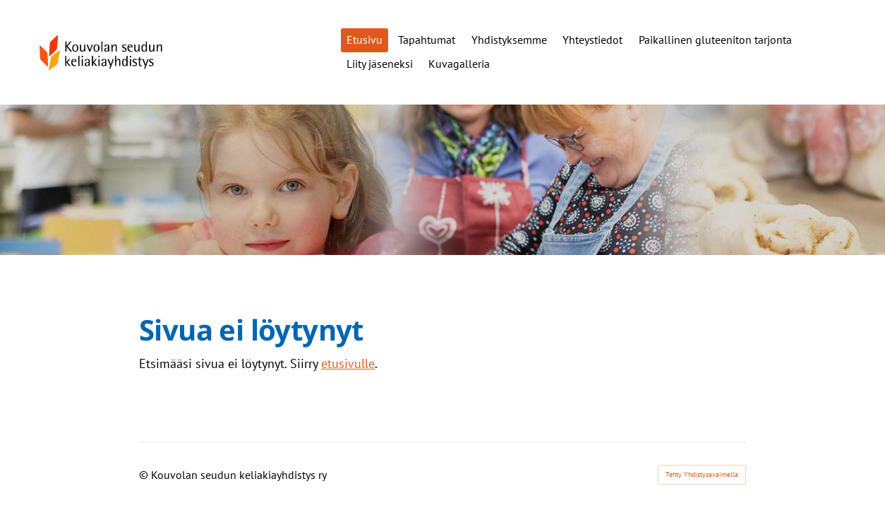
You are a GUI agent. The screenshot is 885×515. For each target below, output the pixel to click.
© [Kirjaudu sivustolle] (145, 475)
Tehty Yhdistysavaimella (702, 474)
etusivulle (348, 363)
